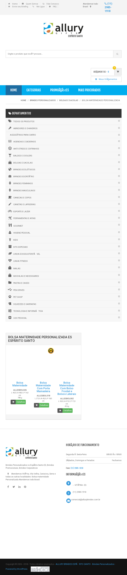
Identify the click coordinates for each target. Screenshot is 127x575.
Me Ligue (41, 6)
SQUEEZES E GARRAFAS (21, 303)
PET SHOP (15, 296)
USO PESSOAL (17, 317)
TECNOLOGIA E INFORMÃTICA (25, 310)
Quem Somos (32, 4)
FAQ (54, 6)
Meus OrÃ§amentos (106, 79)
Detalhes (21, 402)
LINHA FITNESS (17, 260)
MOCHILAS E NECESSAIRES (23, 275)
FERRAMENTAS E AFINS (21, 218)
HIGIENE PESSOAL (18, 232)
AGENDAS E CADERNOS (21, 141)
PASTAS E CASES (18, 282)
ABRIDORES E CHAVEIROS (22, 128)
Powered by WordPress (17, 569)
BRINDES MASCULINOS (21, 190)
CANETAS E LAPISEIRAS (21, 204)
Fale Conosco (53, 4)
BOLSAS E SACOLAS (20, 162)
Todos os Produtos (20, 121)
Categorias (33, 90)
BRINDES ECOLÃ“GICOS (21, 169)
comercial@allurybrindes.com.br (85, 500)
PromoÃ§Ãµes (59, 90)
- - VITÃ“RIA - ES (79, 485)
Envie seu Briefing (20, 6)
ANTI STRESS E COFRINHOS (23, 148)
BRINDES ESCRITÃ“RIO (20, 176)
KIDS (12, 239)
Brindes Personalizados (103, 564)
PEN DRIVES (15, 289)
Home (15, 4)
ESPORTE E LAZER (18, 211)
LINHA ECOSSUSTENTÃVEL (23, 253)
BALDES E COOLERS (19, 155)
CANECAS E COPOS (19, 197)
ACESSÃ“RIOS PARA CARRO (23, 135)
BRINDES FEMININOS (20, 183)
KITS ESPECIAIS (17, 246)
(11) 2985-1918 (108, 7)
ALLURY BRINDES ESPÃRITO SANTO (73, 564)
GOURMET (15, 225)
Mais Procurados (89, 90)
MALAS (13, 268)
